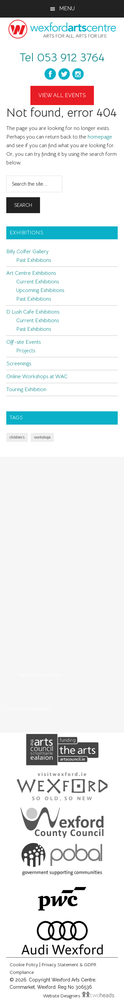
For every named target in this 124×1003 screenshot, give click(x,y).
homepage (100, 137)
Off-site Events (23, 342)
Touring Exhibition (26, 389)
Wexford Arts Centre (41, 675)
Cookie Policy (24, 965)
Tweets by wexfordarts (29, 709)
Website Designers (62, 996)
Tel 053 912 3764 (62, 57)
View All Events (62, 95)
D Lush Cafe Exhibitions (32, 312)
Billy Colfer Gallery (27, 251)
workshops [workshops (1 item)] (42, 437)
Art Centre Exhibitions (31, 273)
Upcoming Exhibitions (40, 290)
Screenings (18, 363)
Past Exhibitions (33, 260)
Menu (67, 8)
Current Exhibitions (37, 281)
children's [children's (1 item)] (17, 437)
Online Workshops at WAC (36, 376)
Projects (25, 350)
